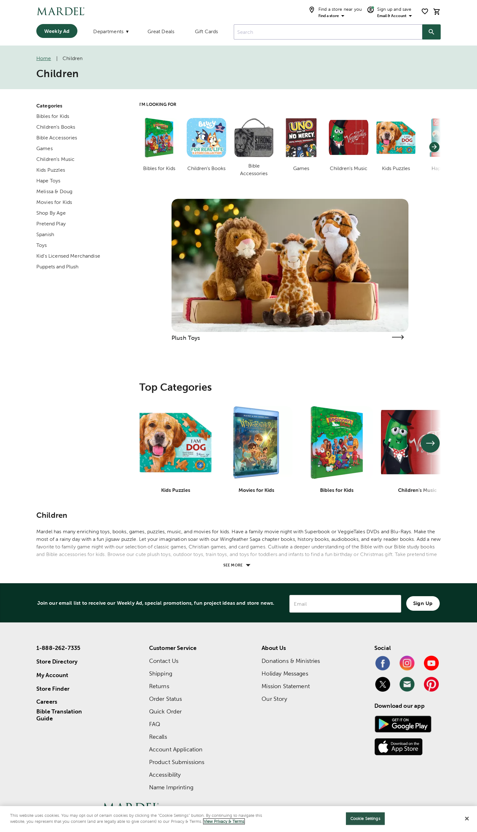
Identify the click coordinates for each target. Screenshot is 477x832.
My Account (52, 675)
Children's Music (55, 159)
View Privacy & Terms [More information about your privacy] (224, 821)
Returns (159, 686)
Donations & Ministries (291, 661)
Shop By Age (51, 213)
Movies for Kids (54, 202)
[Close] (467, 818)
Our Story (274, 698)
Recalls (158, 736)
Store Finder (52, 688)
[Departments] (110, 33)
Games (44, 148)
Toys (41, 245)
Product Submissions (177, 762)
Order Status (165, 698)
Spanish (45, 234)
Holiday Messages (285, 673)
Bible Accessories (56, 137)
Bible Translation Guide (59, 715)
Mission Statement (286, 686)
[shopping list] (425, 11)
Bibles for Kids (52, 116)
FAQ (154, 724)
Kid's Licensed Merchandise (68, 256)
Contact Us (164, 661)
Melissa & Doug (54, 191)
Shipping (160, 673)
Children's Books (55, 127)
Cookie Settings (365, 818)
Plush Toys (186, 337)
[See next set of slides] (430, 443)
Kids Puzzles (50, 170)
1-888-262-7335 (58, 648)
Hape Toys (48, 180)
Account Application (176, 749)
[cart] (437, 11)
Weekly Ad (56, 31)
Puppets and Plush (57, 266)
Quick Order (165, 711)
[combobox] (328, 32)
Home (43, 58)
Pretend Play (51, 223)
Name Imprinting (171, 787)
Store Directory (56, 661)
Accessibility (165, 774)
